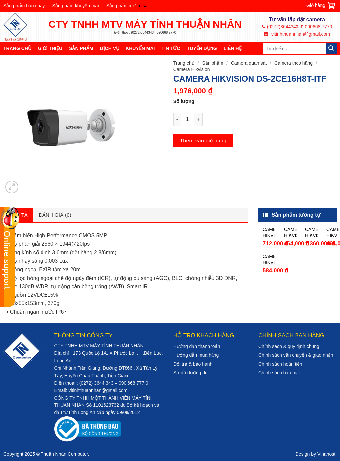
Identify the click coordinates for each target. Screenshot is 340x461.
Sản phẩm (81, 48)
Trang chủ (17, 48)
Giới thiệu (50, 48)
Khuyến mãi (140, 48)
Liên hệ (233, 48)
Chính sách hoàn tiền (280, 364)
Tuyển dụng (202, 48)
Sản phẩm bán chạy (24, 5)
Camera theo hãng (293, 63)
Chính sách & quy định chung (288, 346)
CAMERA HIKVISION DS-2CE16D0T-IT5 (311, 232)
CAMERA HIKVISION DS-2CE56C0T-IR (332, 232)
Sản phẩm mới (121, 5)
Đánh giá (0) (55, 215)
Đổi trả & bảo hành (192, 364)
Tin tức (170, 48)
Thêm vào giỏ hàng (203, 140)
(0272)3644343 (280, 26)
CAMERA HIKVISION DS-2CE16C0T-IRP (290, 232)
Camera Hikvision (191, 69)
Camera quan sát (249, 63)
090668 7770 (316, 26)
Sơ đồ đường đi (189, 372)
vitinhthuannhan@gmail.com (297, 34)
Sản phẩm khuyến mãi (75, 5)
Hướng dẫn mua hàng (196, 355)
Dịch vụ (110, 48)
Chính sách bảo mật (279, 372)
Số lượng (183, 101)
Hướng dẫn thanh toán (196, 346)
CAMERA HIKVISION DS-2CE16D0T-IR (269, 232)
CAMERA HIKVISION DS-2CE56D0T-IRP (269, 259)
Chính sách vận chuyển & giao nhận (295, 355)
